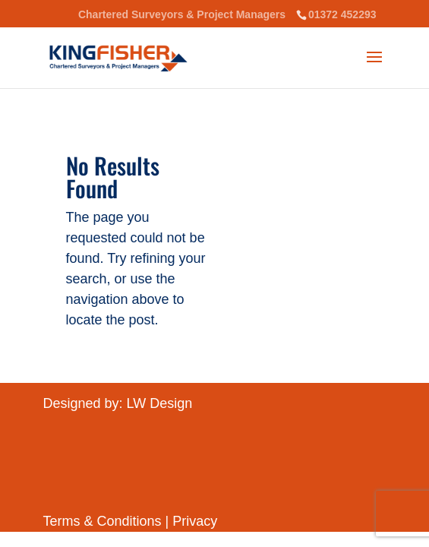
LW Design (160, 403)
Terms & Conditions (104, 521)
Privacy (194, 521)
